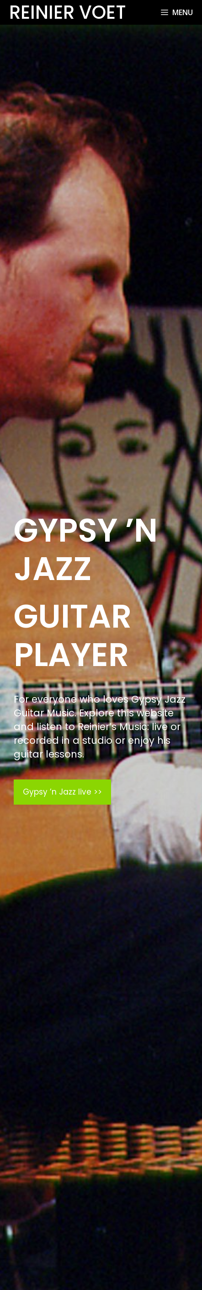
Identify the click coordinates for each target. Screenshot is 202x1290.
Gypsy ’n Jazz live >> (62, 791)
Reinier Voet (67, 12)
